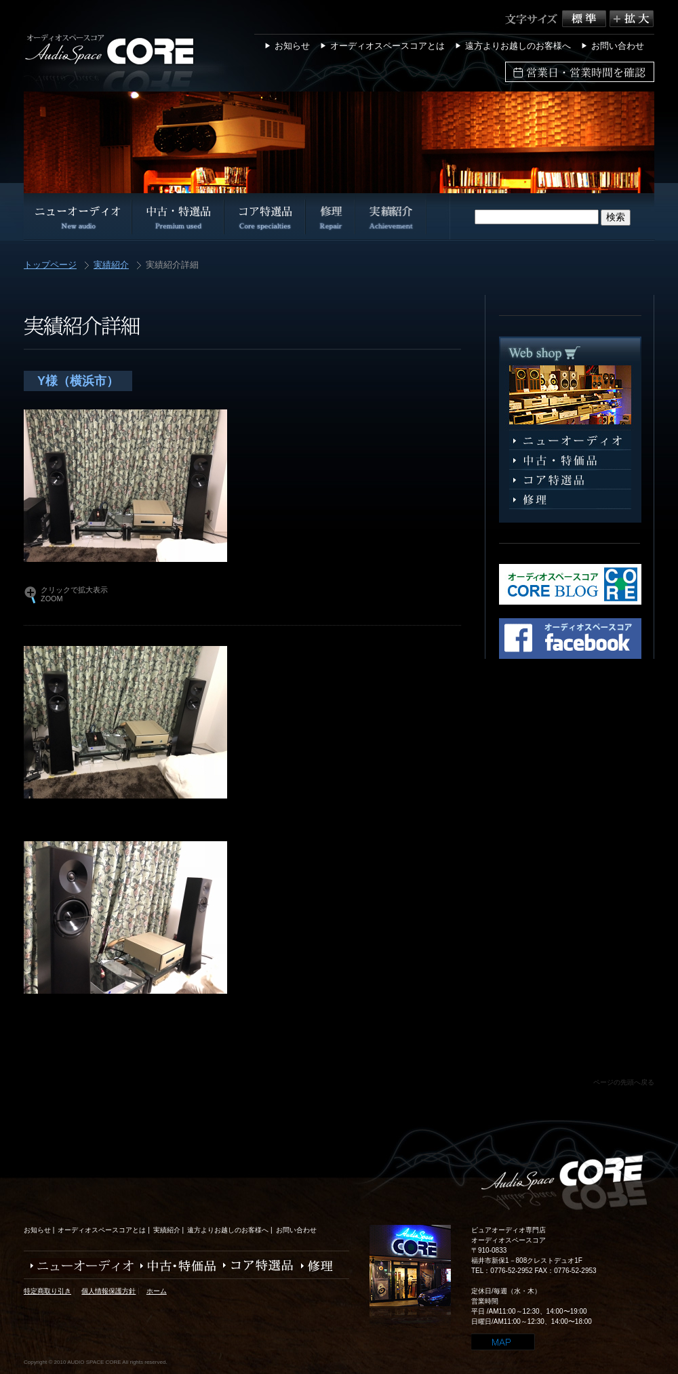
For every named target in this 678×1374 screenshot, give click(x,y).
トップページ (50, 265)
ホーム (156, 1291)
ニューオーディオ (570, 441)
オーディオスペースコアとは (387, 46)
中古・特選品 (570, 460)
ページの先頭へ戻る (623, 1082)
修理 (570, 500)
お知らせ (292, 46)
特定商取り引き (47, 1291)
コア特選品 (570, 480)
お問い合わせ (617, 46)
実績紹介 (111, 265)
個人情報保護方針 (108, 1291)
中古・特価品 (175, 1266)
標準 (586, 18)
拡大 (632, 18)
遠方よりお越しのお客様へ (518, 46)
